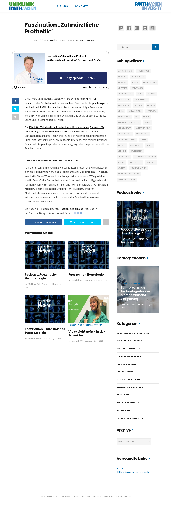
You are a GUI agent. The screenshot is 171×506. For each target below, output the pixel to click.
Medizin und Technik (130, 283)
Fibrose (152, 94)
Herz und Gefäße (127, 364)
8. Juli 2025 (98, 341)
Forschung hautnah (129, 356)
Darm (135, 82)
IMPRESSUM (80, 496)
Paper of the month (128, 402)
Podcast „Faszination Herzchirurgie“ (41, 276)
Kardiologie (124, 117)
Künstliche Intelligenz (129, 122)
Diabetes (123, 88)
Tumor (122, 168)
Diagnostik (138, 88)
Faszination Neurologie (86, 274)
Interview (152, 111)
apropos (120, 468)
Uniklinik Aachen (138, 168)
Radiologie (124, 157)
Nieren (122, 145)
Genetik (151, 105)
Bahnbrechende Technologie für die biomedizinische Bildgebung (135, 293)
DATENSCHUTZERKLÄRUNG (100, 496)
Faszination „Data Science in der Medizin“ (45, 331)
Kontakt (81, 6)
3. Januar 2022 (66, 40)
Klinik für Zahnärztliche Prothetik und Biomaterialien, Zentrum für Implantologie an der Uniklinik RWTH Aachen (66, 103)
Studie (122, 162)
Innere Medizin (125, 371)
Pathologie (136, 145)
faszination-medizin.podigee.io (73, 208)
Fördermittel (141, 100)
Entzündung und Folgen (131, 340)
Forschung (124, 100)
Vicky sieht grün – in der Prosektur (86, 333)
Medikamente (125, 128)
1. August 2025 (100, 280)
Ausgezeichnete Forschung (133, 333)
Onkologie (123, 395)
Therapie (151, 162)
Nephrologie (125, 134)
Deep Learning (150, 82)
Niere (144, 140)
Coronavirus (139, 77)
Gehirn (139, 105)
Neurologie (142, 134)
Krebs (146, 117)
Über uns (61, 6)
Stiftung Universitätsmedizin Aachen (134, 472)
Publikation (137, 151)
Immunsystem (135, 111)
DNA (141, 94)
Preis (150, 145)
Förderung (124, 105)
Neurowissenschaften (130, 387)
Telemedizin (136, 162)
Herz (121, 111)
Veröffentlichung (127, 180)
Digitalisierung (126, 94)
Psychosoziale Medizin (130, 418)
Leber (148, 122)
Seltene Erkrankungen (146, 157)
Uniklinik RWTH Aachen (47, 40)
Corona (123, 77)
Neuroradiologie (127, 140)
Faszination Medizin (84, 40)
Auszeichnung (125, 71)
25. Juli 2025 (55, 338)
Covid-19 (123, 82)
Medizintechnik (143, 128)
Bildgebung (144, 71)
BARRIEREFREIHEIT (124, 496)
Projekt (122, 151)
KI (137, 117)
